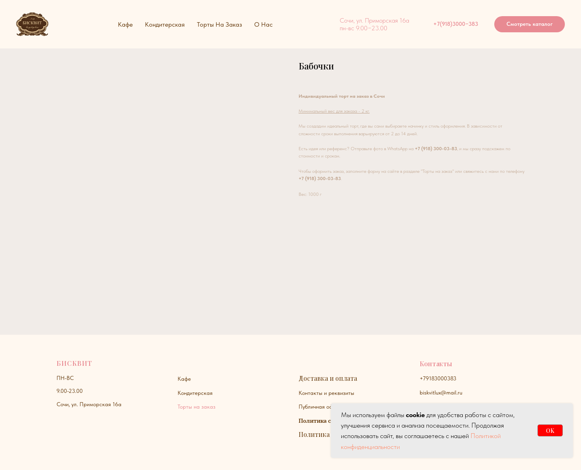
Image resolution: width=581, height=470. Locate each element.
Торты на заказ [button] (219, 24)
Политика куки (323, 434)
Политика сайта (321, 420)
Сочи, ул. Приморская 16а (88, 404)
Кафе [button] (125, 24)
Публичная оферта (322, 406)
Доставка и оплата (328, 378)
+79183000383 (438, 378)
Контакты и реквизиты (326, 393)
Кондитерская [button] (165, 24)
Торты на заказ (196, 406)
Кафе (184, 379)
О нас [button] (263, 24)
